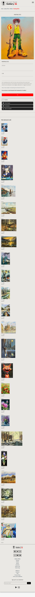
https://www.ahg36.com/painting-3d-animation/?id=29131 (13, 87)
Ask (17, 94)
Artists (17, 563)
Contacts (17, 571)
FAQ (17, 573)
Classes (17, 560)
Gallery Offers (6, 8)
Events (17, 561)
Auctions (17, 564)
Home (2, 8)
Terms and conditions (17, 576)
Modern (11, 8)
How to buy (17, 567)
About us (17, 570)
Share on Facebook (7, 109)
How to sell (17, 566)
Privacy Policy (17, 574)
